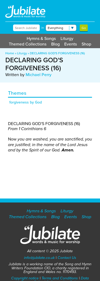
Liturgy (67, 38)
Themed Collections (27, 44)
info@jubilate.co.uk (39, 258)
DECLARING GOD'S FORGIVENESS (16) (57, 53)
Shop (86, 44)
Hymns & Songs (41, 38)
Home (9, 53)
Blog (55, 44)
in (42, 27)
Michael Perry (38, 75)
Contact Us (67, 258)
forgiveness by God (25, 102)
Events (70, 44)
